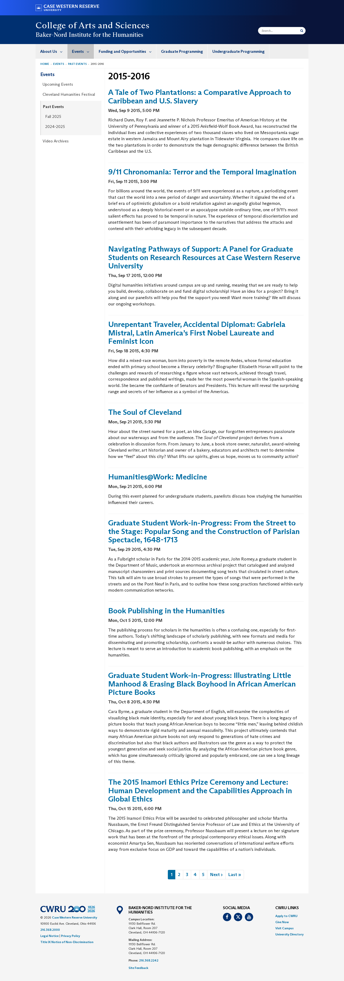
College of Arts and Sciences (92, 25)
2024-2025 (55, 126)
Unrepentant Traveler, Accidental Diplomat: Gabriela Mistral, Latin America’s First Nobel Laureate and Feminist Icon (196, 332)
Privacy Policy (70, 936)
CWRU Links (287, 908)
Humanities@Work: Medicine (157, 476)
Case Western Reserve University (74, 917)
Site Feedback (138, 968)
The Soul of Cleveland (145, 412)
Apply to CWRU (286, 916)
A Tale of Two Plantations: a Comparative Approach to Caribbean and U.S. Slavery (199, 96)
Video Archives (56, 141)
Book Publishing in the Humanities (166, 610)
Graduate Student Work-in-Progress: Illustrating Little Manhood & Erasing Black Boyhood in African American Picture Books (202, 684)
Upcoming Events (58, 84)
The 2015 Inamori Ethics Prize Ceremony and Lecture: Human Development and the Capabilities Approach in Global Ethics (200, 790)
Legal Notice (49, 936)
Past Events (77, 64)
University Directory (289, 934)
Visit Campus (284, 928)
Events (83, 51)
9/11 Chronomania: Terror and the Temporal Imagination (202, 171)
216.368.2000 (50, 930)
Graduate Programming (182, 51)
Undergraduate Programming (238, 51)
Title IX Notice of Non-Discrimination (66, 942)
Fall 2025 (53, 116)
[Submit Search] (301, 30)
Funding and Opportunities (127, 51)
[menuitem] (51, 51)
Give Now (282, 922)
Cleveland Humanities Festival (69, 94)
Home (44, 64)
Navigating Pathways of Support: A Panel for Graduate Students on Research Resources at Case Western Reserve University (204, 257)
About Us (53, 51)
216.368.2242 (148, 960)
